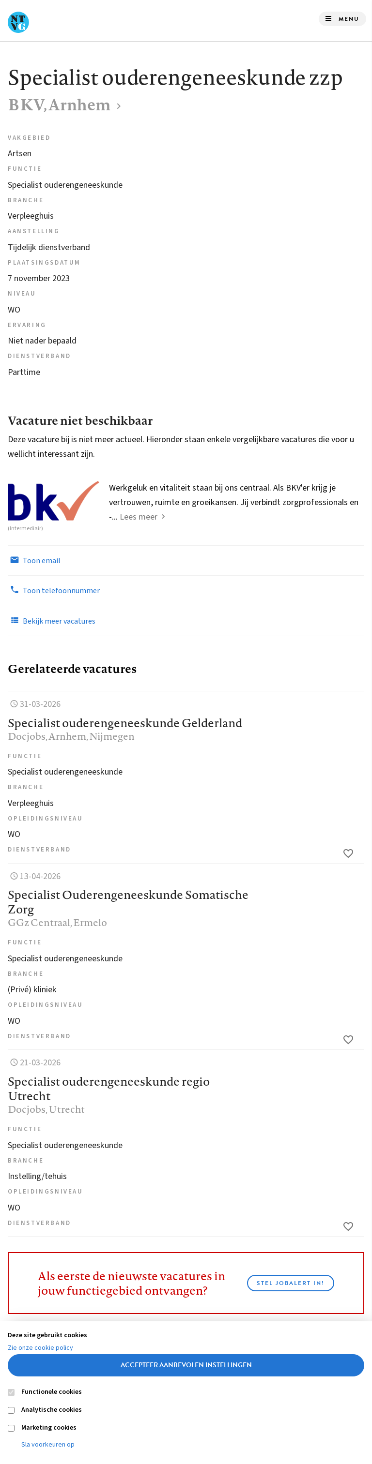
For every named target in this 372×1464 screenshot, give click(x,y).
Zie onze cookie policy (40, 1348)
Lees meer (138, 517)
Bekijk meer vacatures (51, 620)
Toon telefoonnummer (54, 590)
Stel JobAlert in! (291, 1283)
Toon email (34, 560)
